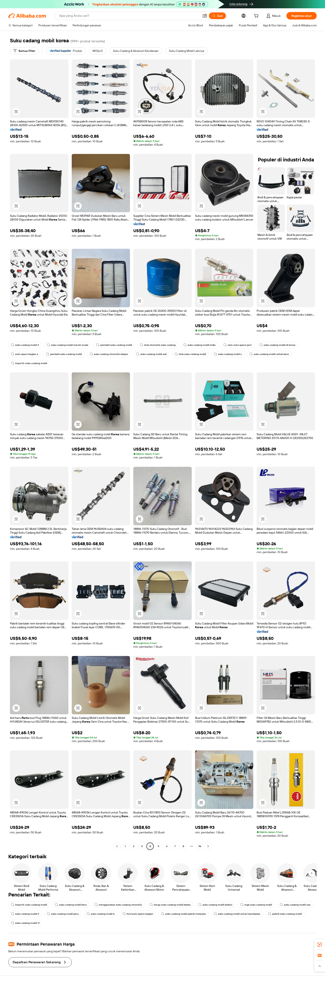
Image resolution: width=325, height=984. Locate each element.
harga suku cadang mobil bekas (170, 904)
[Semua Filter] (24, 50)
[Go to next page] (208, 846)
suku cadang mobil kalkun (215, 904)
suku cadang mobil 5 (25, 914)
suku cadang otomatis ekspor (109, 354)
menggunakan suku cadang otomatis (118, 904)
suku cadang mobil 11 (25, 923)
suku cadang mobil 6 (101, 914)
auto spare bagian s (24, 354)
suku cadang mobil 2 (25, 345)
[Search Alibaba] (129, 15)
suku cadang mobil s (228, 354)
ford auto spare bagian (137, 914)
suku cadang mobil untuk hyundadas (237, 914)
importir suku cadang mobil (29, 363)
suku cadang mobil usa (295, 904)
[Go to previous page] (117, 846)
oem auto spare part (237, 345)
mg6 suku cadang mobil (256, 904)
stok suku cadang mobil (190, 354)
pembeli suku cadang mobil (114, 345)
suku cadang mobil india (199, 345)
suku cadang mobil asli (151, 354)
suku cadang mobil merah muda (67, 345)
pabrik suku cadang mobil (285, 914)
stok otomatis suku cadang (158, 345)
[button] (204, 15)
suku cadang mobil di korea (277, 345)
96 (199, 846)
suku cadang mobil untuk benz (269, 354)
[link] (319, 944)
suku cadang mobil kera (71, 904)
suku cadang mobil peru (63, 914)
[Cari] (217, 15)
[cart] (257, 16)
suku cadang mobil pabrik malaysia (183, 914)
